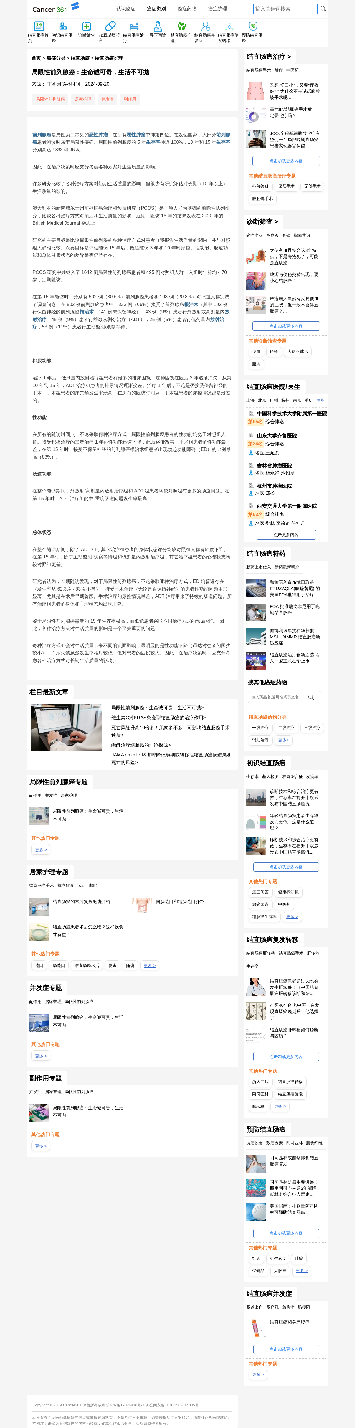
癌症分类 (56, 58)
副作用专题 (45, 1078)
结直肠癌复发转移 (272, 939)
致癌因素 (260, 904)
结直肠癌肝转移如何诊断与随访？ (294, 1032)
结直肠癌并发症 (269, 1294)
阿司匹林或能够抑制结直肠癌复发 (294, 1160)
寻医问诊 (158, 35)
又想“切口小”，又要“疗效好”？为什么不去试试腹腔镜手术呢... (295, 91)
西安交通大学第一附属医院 (287, 506)
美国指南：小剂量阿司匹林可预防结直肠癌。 (294, 1209)
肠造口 (59, 965)
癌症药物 (187, 8)
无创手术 (312, 186)
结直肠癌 (80, 58)
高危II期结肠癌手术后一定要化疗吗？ (293, 112)
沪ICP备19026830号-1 (125, 1405)
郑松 (270, 493)
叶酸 (299, 1258)
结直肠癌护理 (109, 58)
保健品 (258, 1270)
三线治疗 (312, 727)
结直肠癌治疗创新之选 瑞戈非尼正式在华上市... (295, 657)
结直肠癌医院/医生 (273, 387)
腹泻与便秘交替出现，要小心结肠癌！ (294, 277)
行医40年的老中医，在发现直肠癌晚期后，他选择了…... (294, 1011)
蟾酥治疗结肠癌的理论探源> (141, 745)
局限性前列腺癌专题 (58, 782)
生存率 (153, 142)
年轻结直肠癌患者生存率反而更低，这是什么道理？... (294, 821)
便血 (256, 351)
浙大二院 (260, 1081)
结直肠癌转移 (290, 1081)
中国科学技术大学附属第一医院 (292, 413)
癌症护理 (217, 8)
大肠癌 (280, 1270)
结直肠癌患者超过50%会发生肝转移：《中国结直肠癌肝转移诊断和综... (294, 987)
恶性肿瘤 (98, 134)
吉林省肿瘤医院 (274, 466)
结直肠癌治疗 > (269, 56)
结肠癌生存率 (264, 916)
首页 (36, 58)
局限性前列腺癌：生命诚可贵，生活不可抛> (157, 707)
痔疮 (274, 351)
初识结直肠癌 (266, 763)
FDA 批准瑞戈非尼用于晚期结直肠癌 (295, 609)
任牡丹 (298, 523)
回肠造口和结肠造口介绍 (180, 901)
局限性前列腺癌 (50, 99)
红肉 (256, 1258)
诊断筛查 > (262, 221)
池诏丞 (288, 472)
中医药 (284, 904)
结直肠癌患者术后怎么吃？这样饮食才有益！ (88, 930)
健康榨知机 (288, 892)
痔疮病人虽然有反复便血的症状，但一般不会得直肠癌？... (294, 304)
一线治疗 (260, 727)
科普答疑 (260, 186)
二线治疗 (286, 727)
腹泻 (256, 363)
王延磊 (272, 452)
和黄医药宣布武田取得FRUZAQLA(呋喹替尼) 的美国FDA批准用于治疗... (295, 588)
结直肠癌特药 (266, 553)
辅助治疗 (260, 740)
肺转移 (258, 1106)
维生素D (277, 1258)
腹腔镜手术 (262, 198)
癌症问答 (260, 892)
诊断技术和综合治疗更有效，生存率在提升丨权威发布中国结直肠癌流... (294, 797)
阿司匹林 (260, 1094)
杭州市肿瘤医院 (274, 486)
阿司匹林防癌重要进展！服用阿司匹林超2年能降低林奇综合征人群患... (294, 1188)
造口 (39, 965)
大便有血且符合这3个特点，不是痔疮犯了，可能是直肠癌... (294, 256)
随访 (130, 965)
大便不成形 (298, 351)
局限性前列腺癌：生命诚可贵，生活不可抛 (88, 815)
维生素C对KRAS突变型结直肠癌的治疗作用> (158, 717)
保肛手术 (286, 186)
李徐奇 (283, 523)
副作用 (130, 99)
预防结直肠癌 (266, 1129)
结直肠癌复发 (290, 1094)
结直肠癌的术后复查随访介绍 (81, 901)
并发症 (107, 99)
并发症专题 (45, 987)
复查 (112, 965)
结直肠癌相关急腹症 (290, 1322)
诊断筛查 (86, 35)
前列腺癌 (41, 134)
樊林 (270, 523)
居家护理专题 (48, 872)
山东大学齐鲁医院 (277, 435)
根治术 (191, 304)
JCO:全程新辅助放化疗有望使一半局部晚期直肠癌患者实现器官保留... (295, 139)
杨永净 (272, 472)
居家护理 (83, 99)
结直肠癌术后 (87, 965)
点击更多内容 (286, 534)
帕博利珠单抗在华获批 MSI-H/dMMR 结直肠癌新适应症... (295, 636)
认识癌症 (125, 8)
